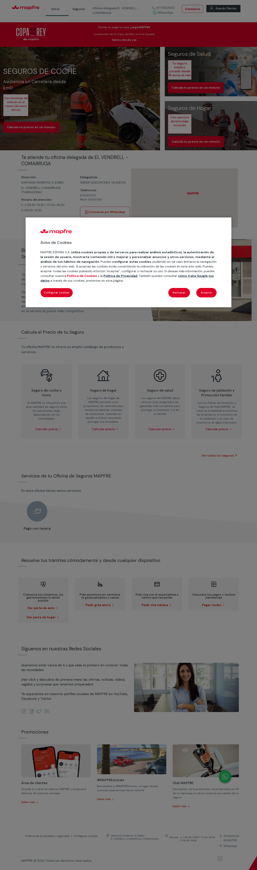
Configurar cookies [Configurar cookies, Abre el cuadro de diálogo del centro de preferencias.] (57, 292)
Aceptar (206, 292)
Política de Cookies (82, 276)
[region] (128, 262)
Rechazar (179, 292)
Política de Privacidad (120, 276)
